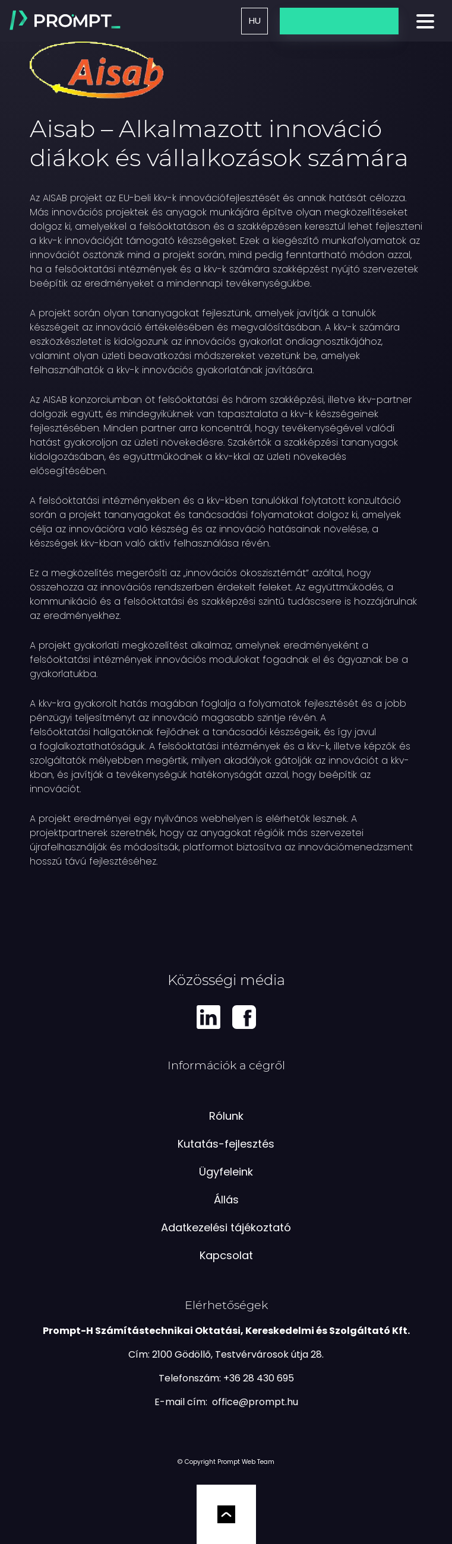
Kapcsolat (226, 1255)
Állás (226, 1199)
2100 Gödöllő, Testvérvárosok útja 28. (238, 1354)
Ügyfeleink (226, 1171)
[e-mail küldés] (255, 1402)
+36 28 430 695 (258, 1378)
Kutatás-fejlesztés (226, 1143)
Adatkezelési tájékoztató (226, 1227)
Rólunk (226, 1115)
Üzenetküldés (339, 20)
